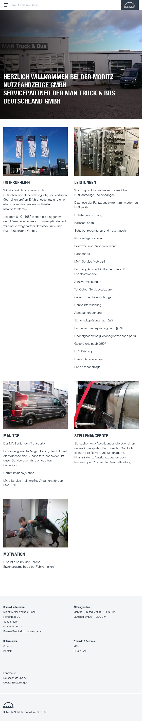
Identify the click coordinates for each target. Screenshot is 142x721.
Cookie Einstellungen (15, 682)
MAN (76, 646)
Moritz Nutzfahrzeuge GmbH (24, 5)
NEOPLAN (80, 651)
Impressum (9, 673)
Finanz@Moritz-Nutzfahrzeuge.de (22, 631)
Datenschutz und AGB (16, 677)
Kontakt (7, 651)
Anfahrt (7, 646)
